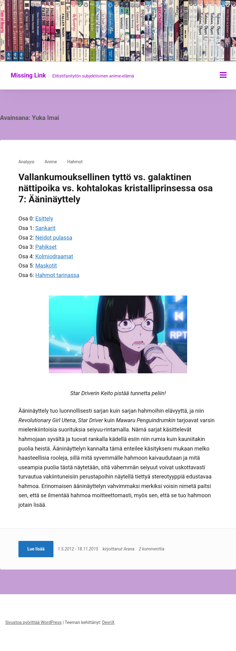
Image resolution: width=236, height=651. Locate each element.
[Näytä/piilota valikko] (223, 75)
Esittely (44, 218)
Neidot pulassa (53, 237)
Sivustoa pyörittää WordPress (33, 622)
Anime (51, 161)
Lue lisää (36, 548)
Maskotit (46, 265)
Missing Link (28, 75)
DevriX (108, 622)
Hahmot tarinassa (57, 275)
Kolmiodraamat (54, 256)
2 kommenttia (151, 548)
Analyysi (26, 161)
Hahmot (75, 161)
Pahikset (46, 247)
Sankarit (45, 228)
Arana (129, 548)
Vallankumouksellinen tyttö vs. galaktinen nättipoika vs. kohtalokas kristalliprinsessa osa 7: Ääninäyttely (115, 188)
